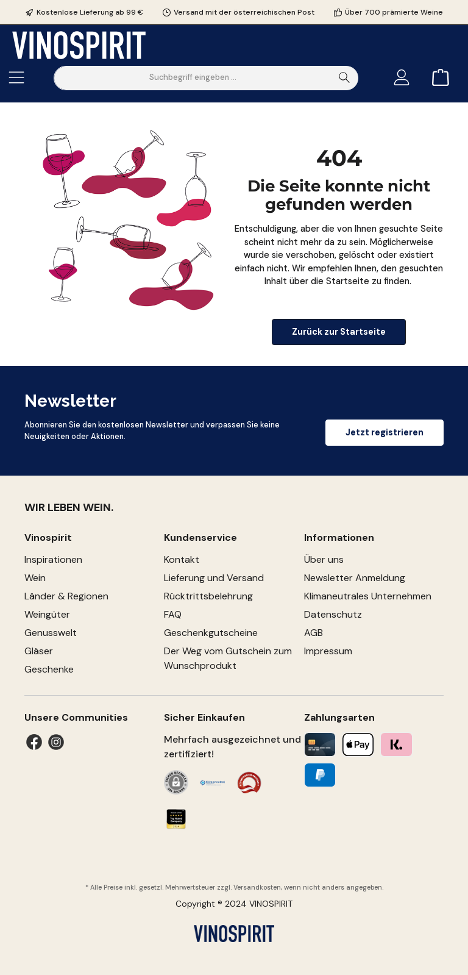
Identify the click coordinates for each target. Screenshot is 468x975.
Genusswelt (50, 632)
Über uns (324, 559)
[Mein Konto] (401, 77)
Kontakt (181, 559)
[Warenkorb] (437, 77)
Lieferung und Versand (214, 577)
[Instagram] (56, 742)
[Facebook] (34, 742)
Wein (35, 577)
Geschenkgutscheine (211, 632)
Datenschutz (333, 614)
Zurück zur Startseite (339, 331)
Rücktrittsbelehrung (208, 596)
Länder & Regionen (66, 596)
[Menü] (16, 77)
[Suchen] (344, 78)
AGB (313, 632)
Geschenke (49, 669)
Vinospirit (48, 537)
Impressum (328, 651)
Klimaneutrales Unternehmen (367, 596)
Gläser (38, 651)
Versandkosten (257, 887)
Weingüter (47, 614)
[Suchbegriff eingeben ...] (193, 78)
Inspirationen (53, 559)
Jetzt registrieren (385, 432)
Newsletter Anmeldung (354, 577)
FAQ (173, 614)
